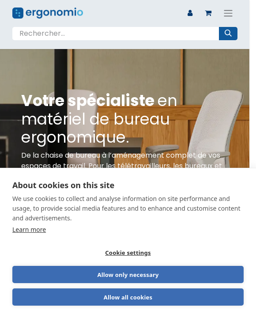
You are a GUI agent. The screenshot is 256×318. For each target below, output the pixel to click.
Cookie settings (128, 253)
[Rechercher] (228, 33)
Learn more (29, 229)
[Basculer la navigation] (228, 13)
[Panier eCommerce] (208, 13)
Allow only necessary (127, 275)
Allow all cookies (128, 297)
